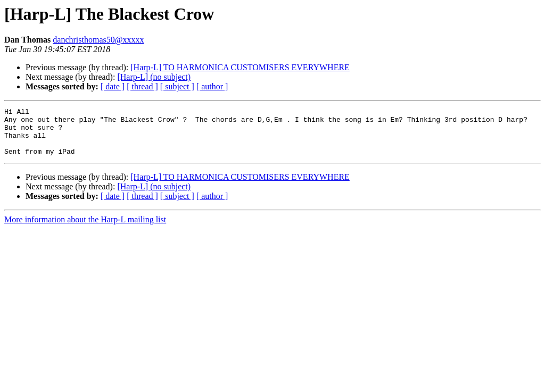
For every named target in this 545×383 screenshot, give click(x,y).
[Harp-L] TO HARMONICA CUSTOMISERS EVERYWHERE (240, 67)
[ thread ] (142, 86)
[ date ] (113, 86)
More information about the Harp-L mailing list (85, 229)
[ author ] (212, 86)
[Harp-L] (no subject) (154, 76)
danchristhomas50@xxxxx (98, 39)
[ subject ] (177, 86)
